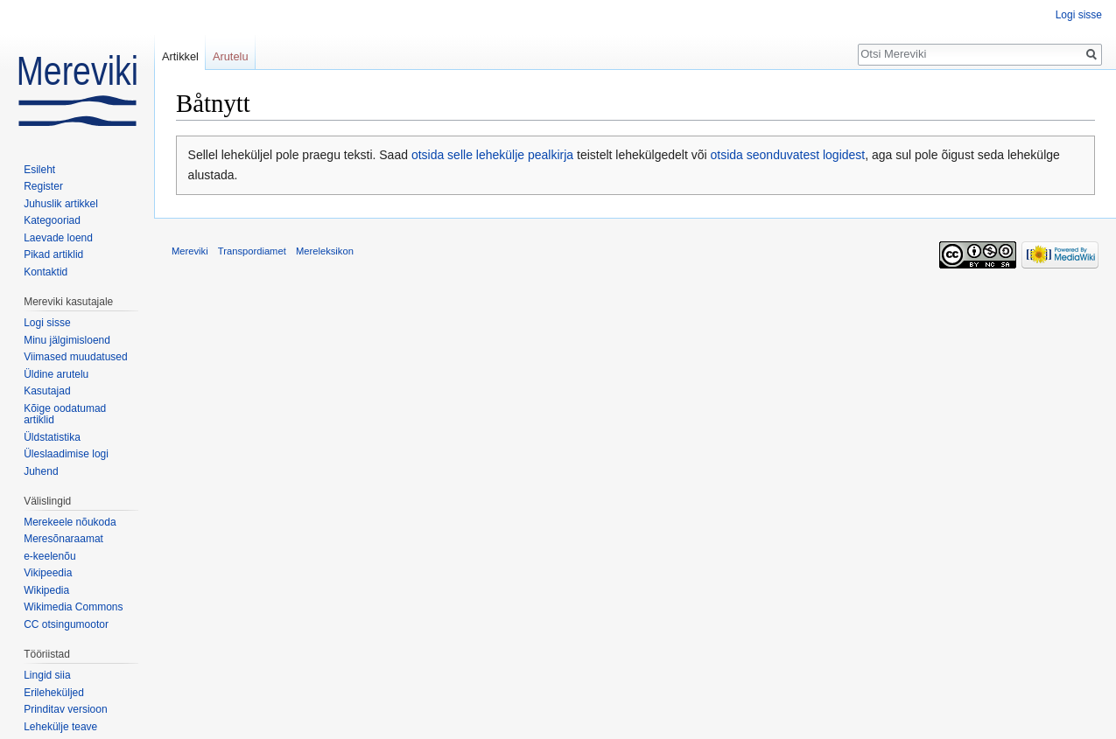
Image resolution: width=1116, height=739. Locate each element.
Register (43, 186)
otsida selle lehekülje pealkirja (492, 155)
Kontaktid (45, 272)
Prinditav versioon (65, 709)
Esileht (39, 170)
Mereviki (190, 251)
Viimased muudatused (76, 357)
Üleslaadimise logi (66, 454)
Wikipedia (46, 590)
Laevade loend (58, 238)
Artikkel (180, 56)
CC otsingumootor (66, 624)
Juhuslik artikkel (61, 204)
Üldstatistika (52, 437)
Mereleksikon (325, 251)
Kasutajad (47, 391)
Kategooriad (52, 220)
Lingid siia (47, 675)
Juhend (41, 471)
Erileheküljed (54, 693)
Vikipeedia (48, 573)
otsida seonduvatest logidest (788, 155)
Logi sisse (1079, 15)
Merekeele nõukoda (70, 522)
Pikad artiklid (53, 254)
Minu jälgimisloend (67, 340)
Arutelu (231, 56)
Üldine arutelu (56, 374)
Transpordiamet (252, 251)
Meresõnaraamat (63, 539)
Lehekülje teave (60, 727)
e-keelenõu (49, 556)
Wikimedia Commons (73, 607)
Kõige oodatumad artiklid (65, 414)
